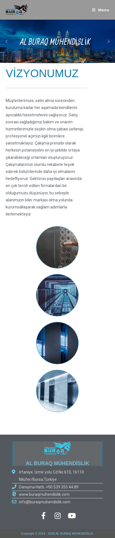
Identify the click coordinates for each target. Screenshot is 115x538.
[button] (108, 41)
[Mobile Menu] (100, 9)
